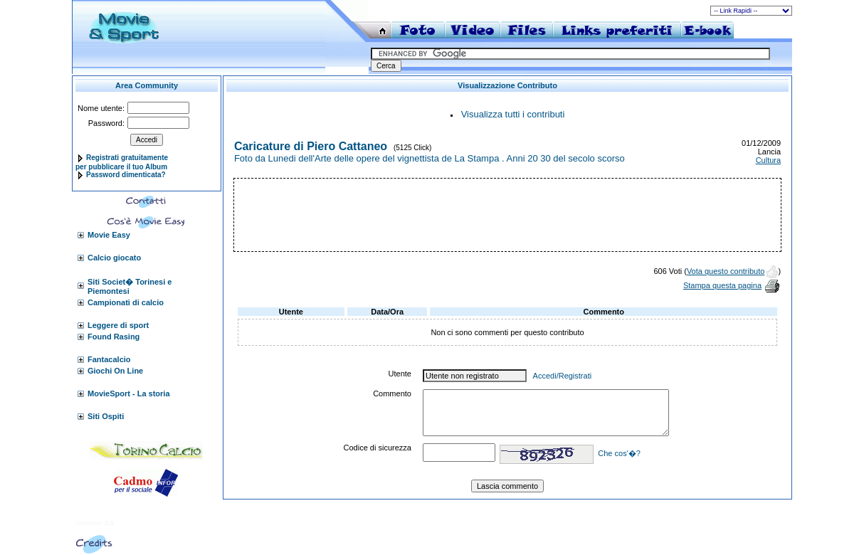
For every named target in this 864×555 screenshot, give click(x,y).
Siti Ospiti (106, 416)
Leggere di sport (118, 325)
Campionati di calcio (126, 302)
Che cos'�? (619, 453)
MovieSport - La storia (129, 393)
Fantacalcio (109, 359)
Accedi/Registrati (562, 375)
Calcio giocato (114, 257)
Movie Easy (109, 235)
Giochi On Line (115, 370)
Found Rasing (113, 336)
